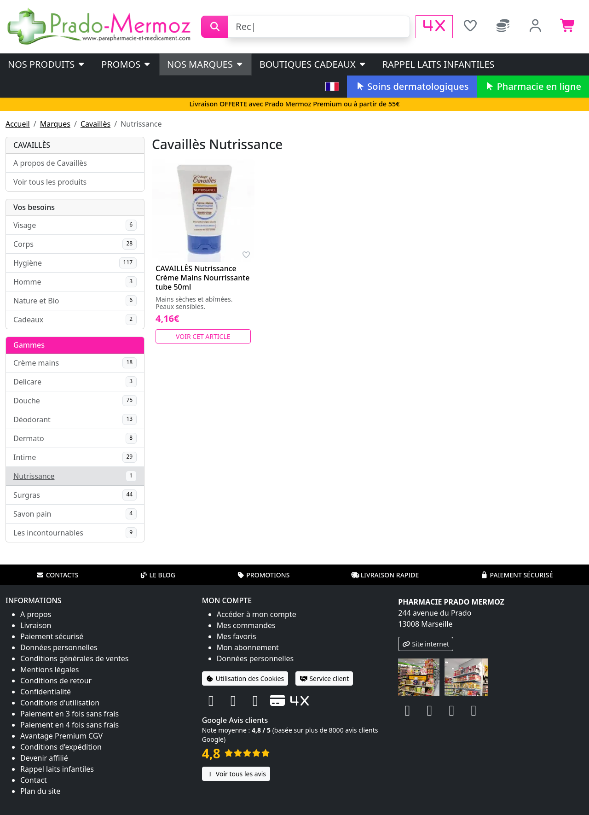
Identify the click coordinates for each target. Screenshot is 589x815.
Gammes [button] (29, 345)
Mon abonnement (248, 647)
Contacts (57, 574)
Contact (33, 780)
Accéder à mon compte (256, 614)
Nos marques (205, 64)
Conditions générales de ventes (74, 658)
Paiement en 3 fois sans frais (69, 714)
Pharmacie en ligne (533, 86)
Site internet (425, 644)
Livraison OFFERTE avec (294, 103)
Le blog (157, 574)
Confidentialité (45, 692)
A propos (35, 614)
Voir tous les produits (50, 182)
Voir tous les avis (236, 773)
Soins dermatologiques (411, 86)
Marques (55, 124)
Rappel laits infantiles (438, 64)
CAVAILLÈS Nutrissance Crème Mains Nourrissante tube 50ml (203, 277)
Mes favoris (236, 636)
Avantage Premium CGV (61, 736)
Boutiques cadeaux (313, 64)
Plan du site (40, 791)
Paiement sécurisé (516, 574)
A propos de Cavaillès (50, 163)
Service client (324, 678)
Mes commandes (246, 625)
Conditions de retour (56, 680)
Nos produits (47, 64)
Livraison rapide (385, 574)
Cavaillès (95, 124)
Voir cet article (203, 336)
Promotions (263, 574)
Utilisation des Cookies (245, 678)
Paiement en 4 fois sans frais (69, 725)
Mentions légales (49, 669)
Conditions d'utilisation (59, 703)
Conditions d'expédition (61, 747)
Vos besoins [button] (34, 207)
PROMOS (126, 64)
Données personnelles (59, 647)
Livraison (35, 625)
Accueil (18, 124)
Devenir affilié (44, 758)
